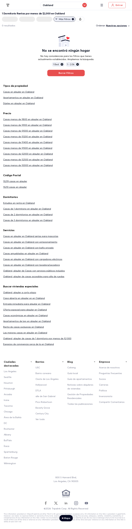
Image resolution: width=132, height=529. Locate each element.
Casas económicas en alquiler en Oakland (25, 315)
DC (5, 423)
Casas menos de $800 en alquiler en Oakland (27, 119)
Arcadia (8, 394)
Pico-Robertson (44, 402)
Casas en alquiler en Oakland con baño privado (28, 247)
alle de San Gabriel (45, 396)
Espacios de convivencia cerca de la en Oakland (28, 344)
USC (38, 367)
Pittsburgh (9, 388)
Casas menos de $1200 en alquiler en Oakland (27, 136)
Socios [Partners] (102, 379)
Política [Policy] (103, 390)
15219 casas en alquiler (15, 181)
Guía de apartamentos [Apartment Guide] (79, 379)
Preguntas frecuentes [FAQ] (110, 373)
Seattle (7, 377)
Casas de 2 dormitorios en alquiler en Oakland (28, 214)
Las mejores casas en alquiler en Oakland (25, 332)
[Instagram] (76, 503)
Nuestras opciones (118, 25)
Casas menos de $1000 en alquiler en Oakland (27, 130)
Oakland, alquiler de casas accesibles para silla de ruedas (33, 276)
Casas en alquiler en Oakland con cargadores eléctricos (32, 259)
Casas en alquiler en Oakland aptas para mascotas (30, 236)
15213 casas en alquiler (15, 187)
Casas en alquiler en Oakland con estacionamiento (30, 242)
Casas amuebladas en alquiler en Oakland (25, 253)
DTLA (38, 390)
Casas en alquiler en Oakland (18, 91)
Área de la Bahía (12, 417)
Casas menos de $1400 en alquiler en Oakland (27, 142)
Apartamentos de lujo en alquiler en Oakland (27, 321)
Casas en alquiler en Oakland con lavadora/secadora (31, 265)
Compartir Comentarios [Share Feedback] (112, 402)
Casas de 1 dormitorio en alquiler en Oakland (27, 208)
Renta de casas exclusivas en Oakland (23, 327)
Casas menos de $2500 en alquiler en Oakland (28, 159)
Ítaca (6, 446)
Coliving (71, 367)
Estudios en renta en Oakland (19, 203)
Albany (7, 434)
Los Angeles (10, 371)
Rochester (9, 428)
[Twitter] (56, 503)
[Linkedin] (66, 503)
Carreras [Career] (103, 384)
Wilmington (10, 463)
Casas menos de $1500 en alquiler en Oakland (27, 148)
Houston (8, 382)
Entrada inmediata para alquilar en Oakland (26, 304)
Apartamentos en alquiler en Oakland (23, 97)
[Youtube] (86, 503)
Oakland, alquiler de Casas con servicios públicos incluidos (34, 270)
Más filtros (64, 19)
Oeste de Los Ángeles (47, 379)
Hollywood (41, 384)
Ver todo (40, 419)
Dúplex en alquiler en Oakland (19, 103)
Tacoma (8, 405)
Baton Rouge (11, 457)
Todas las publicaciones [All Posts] (80, 403)
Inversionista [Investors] (105, 396)
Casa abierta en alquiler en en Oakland (24, 298)
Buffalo (8, 440)
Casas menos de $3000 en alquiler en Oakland (28, 165)
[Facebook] (46, 503)
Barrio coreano (43, 373)
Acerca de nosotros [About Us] (109, 367)
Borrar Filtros (66, 73)
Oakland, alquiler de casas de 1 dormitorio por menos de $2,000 (37, 338)
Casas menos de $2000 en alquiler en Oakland (28, 153)
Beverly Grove (43, 407)
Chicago (8, 411)
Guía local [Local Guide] (72, 373)
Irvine (6, 400)
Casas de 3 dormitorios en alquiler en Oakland (27, 220)
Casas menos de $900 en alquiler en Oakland (27, 125)
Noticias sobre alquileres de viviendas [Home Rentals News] (80, 386)
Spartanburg (10, 451)
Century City (42, 413)
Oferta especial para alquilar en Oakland (25, 309)
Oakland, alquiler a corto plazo (19, 292)
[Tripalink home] (8, 5)
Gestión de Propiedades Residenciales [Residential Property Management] (80, 396)
